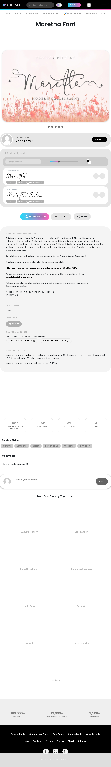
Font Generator (51, 13)
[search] (40, 5)
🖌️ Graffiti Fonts (72, 13)
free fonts (18, 717)
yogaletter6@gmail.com (19, 277)
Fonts (7, 13)
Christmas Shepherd (81, 569)
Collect (61, 216)
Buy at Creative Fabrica (22, 340)
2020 (14, 423)
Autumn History (29, 531)
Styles (18, 13)
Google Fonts (93, 734)
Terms (60, 741)
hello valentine (81, 643)
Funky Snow (29, 606)
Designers (91, 13)
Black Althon (81, 531)
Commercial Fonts (39, 734)
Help (26, 741)
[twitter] (55, 751)
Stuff (104, 13)
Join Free (102, 5)
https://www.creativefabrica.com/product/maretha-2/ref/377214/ (41, 268)
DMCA (71, 741)
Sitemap (82, 741)
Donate (14, 324)
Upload (74, 5)
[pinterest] (65, 751)
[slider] (59, 162)
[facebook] (46, 751)
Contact (99, 139)
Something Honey (29, 569)
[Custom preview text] (23, 161)
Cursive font (29, 355)
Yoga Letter (24, 141)
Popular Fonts (18, 734)
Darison (55, 680)
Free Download (35, 216)
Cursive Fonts (75, 734)
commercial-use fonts (57, 717)
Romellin (29, 643)
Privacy (49, 741)
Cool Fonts (58, 734)
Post (101, 481)
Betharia (81, 606)
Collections (32, 13)
